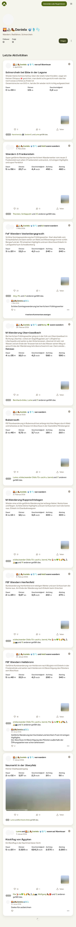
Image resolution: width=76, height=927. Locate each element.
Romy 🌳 (45, 325)
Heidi (43, 146)
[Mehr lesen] (10, 349)
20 (37, 214)
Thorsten (16, 214)
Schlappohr (26, 214)
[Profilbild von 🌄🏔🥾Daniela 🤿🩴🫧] (8, 19)
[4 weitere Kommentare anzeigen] (38, 314)
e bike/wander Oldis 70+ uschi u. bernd (36, 477)
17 (58, 477)
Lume (37, 134)
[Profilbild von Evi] (12, 227)
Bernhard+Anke (20, 400)
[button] (54, 3)
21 (25, 296)
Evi (42, 226)
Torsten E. (28, 134)
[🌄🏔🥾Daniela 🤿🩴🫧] (20, 301)
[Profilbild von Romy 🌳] (12, 326)
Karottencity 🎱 (18, 134)
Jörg (15, 296)
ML (19, 296)
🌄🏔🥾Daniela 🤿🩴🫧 (21, 29)
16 (22, 724)
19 (22, 562)
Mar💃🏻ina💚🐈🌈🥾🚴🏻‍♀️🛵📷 (25, 894)
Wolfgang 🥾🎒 (44, 894)
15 (22, 642)
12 (56, 894)
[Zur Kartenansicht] (65, 120)
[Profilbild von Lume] (8, 832)
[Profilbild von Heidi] (12, 147)
